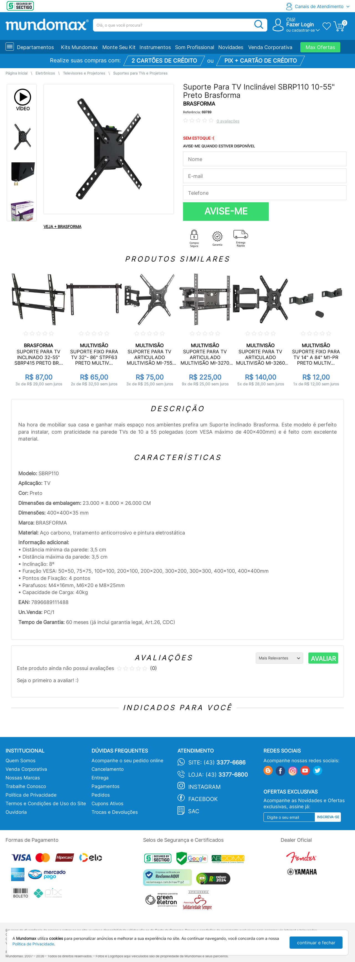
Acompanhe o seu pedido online (127, 760)
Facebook (203, 799)
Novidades (230, 47)
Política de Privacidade (31, 795)
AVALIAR (323, 658)
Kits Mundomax (79, 47)
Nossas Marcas (23, 778)
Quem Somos (21, 760)
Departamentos (35, 47)
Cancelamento (108, 769)
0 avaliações (228, 121)
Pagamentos (106, 786)
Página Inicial (16, 73)
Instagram (204, 787)
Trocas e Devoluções (115, 812)
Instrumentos (155, 47)
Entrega (100, 778)
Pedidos (101, 795)
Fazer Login (300, 24)
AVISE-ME (226, 211)
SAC (193, 811)
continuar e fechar (316, 942)
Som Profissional (194, 47)
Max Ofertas (320, 47)
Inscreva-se (328, 817)
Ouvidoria (16, 812)
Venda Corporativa (270, 47)
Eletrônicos (45, 73)
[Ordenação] (279, 658)
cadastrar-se (303, 30)
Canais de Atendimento (319, 6)
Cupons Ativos (107, 803)
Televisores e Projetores (84, 73)
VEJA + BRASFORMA (62, 226)
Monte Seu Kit (119, 47)
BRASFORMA (199, 104)
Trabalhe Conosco (26, 786)
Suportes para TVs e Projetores (140, 73)
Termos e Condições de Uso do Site (46, 803)
